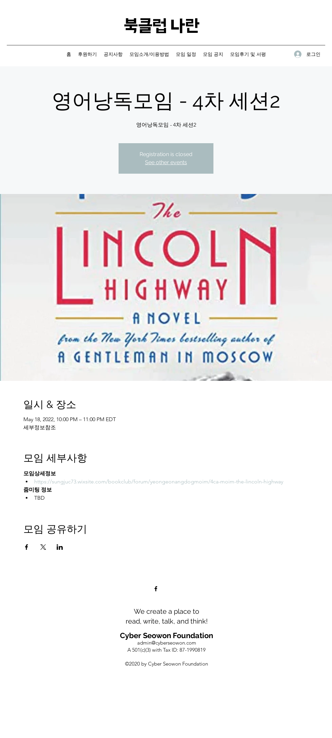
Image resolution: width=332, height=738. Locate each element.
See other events (166, 162)
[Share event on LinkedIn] (60, 547)
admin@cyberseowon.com (166, 642)
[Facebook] (155, 588)
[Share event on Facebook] (26, 547)
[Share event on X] (43, 547)
